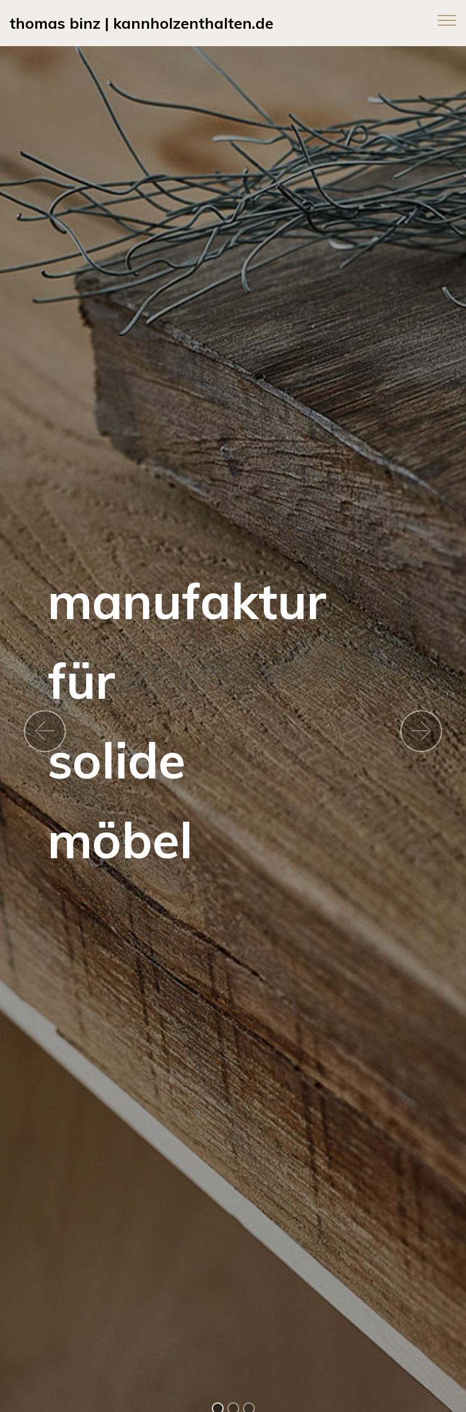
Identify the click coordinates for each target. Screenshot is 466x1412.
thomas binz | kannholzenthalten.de (141, 23)
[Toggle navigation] (447, 19)
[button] (45, 731)
